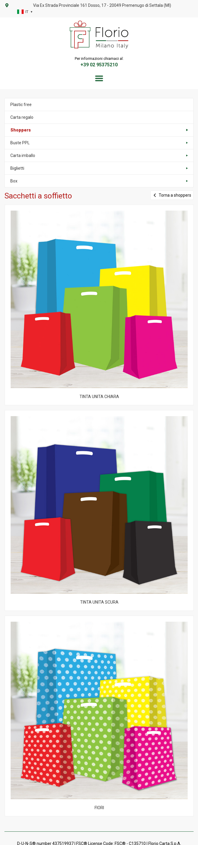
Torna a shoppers (172, 195)
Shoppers (20, 130)
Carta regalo (21, 117)
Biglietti (17, 168)
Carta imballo (22, 155)
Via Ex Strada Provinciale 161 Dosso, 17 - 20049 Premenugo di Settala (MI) (102, 5)
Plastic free (21, 104)
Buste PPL (20, 142)
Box (13, 181)
